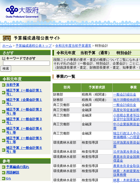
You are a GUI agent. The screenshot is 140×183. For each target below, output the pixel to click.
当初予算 (12, 85)
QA (8, 178)
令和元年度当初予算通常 (73, 46)
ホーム (7, 46)
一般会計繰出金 (124, 94)
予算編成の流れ (17, 167)
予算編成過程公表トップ (33, 46)
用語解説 (12, 172)
